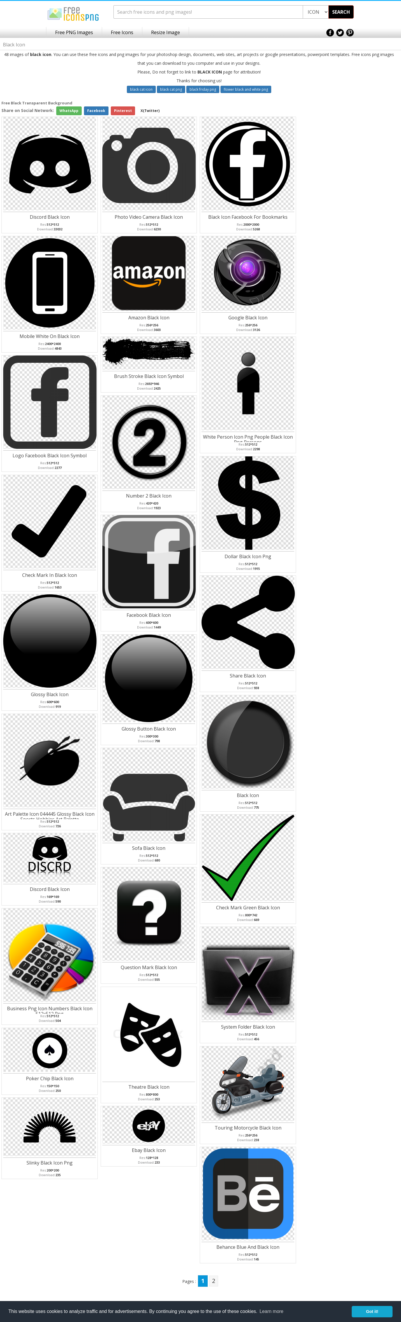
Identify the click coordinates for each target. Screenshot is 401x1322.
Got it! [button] (372, 1311)
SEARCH (341, 12)
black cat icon (141, 89)
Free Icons (122, 32)
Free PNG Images (74, 32)
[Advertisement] (377, 192)
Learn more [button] (271, 1311)
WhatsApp (68, 110)
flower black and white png (246, 89)
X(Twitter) (150, 110)
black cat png (171, 89)
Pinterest (123, 110)
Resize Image (165, 32)
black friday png (203, 89)
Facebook (96, 110)
